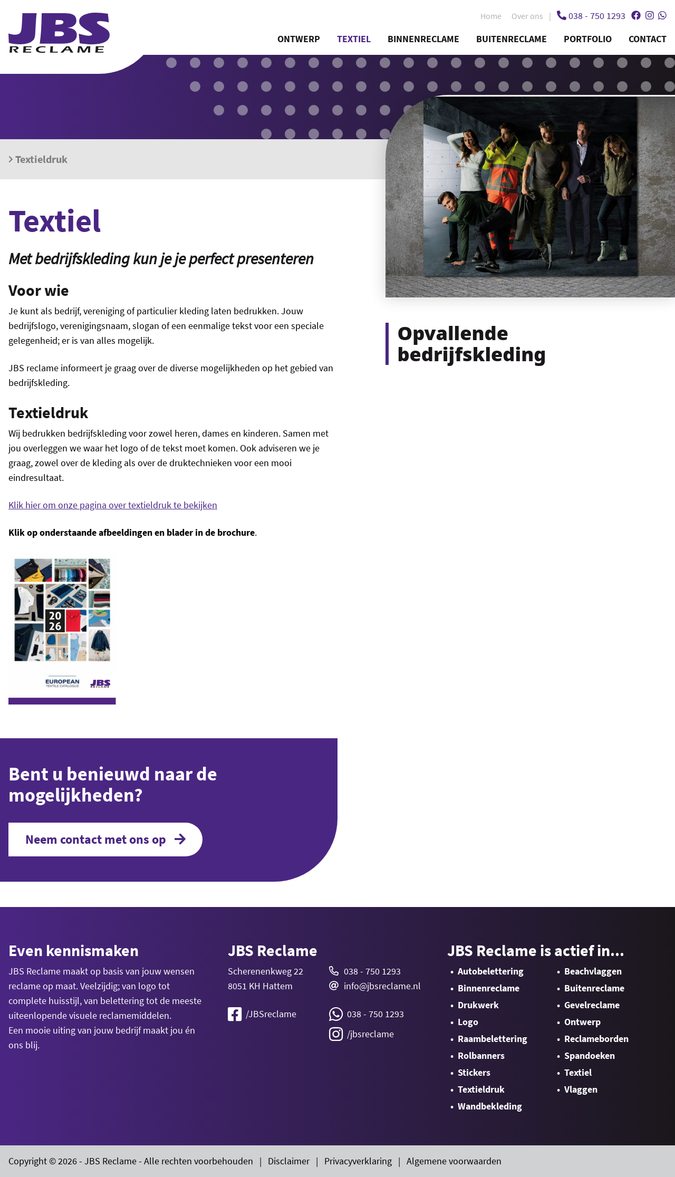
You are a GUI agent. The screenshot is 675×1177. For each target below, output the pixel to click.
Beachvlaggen (593, 971)
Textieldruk (38, 159)
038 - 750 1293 (372, 971)
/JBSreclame (262, 1014)
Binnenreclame (423, 39)
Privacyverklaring (358, 1161)
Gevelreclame (592, 1005)
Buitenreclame (511, 39)
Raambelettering (492, 1039)
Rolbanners (481, 1055)
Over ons (527, 16)
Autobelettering (491, 971)
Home (491, 16)
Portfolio (588, 39)
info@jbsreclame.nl (382, 986)
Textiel (354, 39)
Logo (468, 1022)
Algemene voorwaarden (454, 1161)
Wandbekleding (490, 1106)
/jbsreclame (361, 1034)
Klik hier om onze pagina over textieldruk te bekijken (112, 505)
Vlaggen (580, 1089)
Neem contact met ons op (105, 839)
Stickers (474, 1072)
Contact (648, 39)
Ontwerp (298, 39)
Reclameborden (596, 1039)
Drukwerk (478, 1005)
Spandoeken (589, 1055)
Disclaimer (289, 1161)
